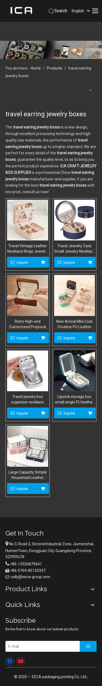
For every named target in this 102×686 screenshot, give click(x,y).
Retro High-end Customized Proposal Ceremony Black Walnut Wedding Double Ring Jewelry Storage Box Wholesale (27, 324)
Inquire (17, 262)
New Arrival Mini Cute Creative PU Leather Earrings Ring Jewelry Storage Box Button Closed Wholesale (74, 324)
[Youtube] (20, 661)
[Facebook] (9, 661)
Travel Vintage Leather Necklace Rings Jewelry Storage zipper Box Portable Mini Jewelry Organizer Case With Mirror (27, 249)
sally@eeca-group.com (30, 577)
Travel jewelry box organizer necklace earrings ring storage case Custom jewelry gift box (27, 399)
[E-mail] (41, 646)
